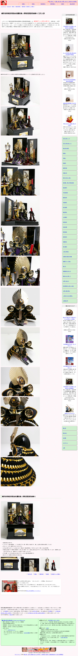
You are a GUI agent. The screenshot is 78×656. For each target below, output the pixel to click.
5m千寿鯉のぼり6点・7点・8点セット (69, 366)
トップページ (3, 6)
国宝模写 (65, 187)
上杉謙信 (65, 217)
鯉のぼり (65, 433)
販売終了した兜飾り (30, 6)
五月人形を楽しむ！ (67, 143)
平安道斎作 (65, 192)
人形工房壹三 (66, 251)
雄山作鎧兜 (72, 3)
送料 (47, 628)
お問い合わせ (66, 281)
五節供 (6, 611)
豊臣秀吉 (65, 212)
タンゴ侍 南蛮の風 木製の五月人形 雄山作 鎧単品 (69, 53)
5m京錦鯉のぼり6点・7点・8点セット (69, 344)
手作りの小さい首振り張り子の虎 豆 (69, 124)
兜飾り (33, 3)
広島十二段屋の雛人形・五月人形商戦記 (54, 654)
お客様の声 (65, 300)
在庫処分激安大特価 (67, 256)
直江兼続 (65, 246)
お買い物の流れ (66, 291)
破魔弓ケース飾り (67, 261)
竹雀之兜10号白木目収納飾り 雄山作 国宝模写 (69, 80)
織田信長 (23, 6)
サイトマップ (18, 654)
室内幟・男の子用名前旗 (68, 182)
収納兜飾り (43, 3)
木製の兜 (65, 173)
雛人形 (11, 614)
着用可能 (65, 168)
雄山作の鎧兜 (66, 148)
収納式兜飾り (18, 6)
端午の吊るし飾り (67, 177)
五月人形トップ (66, 138)
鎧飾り (23, 3)
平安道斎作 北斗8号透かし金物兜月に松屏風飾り (69, 26)
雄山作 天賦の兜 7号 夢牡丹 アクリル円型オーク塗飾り (69, 317)
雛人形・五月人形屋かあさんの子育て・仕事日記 (34, 654)
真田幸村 (65, 236)
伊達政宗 (65, 202)
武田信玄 (65, 222)
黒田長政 (65, 232)
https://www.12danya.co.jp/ (13, 620)
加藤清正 (65, 241)
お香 (64, 447)
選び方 (64, 266)
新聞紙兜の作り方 (67, 271)
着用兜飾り (52, 3)
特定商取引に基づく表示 (68, 286)
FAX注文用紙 (27, 632)
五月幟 (50, 611)
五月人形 (9, 6)
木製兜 (62, 3)
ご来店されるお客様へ (68, 295)
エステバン (65, 443)
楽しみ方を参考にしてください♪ (34, 590)
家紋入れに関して (67, 276)
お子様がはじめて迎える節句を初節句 (36, 613)
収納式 (47, 574)
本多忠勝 (65, 227)
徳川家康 (65, 207)
